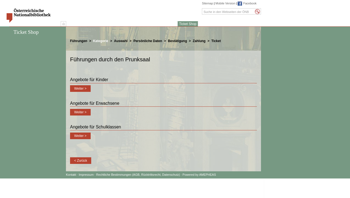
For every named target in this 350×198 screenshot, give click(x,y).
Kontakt (71, 174)
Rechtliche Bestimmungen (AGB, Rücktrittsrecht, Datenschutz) (138, 174)
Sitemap (207, 3)
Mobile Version (225, 3)
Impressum (87, 174)
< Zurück (80, 161)
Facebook (249, 3)
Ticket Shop (187, 24)
